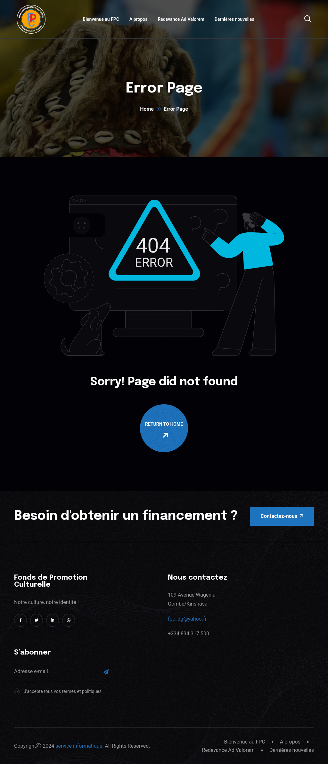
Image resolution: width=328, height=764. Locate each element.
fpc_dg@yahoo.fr (187, 619)
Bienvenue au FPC (101, 19)
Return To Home (165, 430)
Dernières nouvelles (234, 19)
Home (147, 109)
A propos (138, 19)
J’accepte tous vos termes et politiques (63, 691)
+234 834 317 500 (188, 634)
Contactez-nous (282, 516)
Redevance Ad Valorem (181, 19)
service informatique (78, 746)
